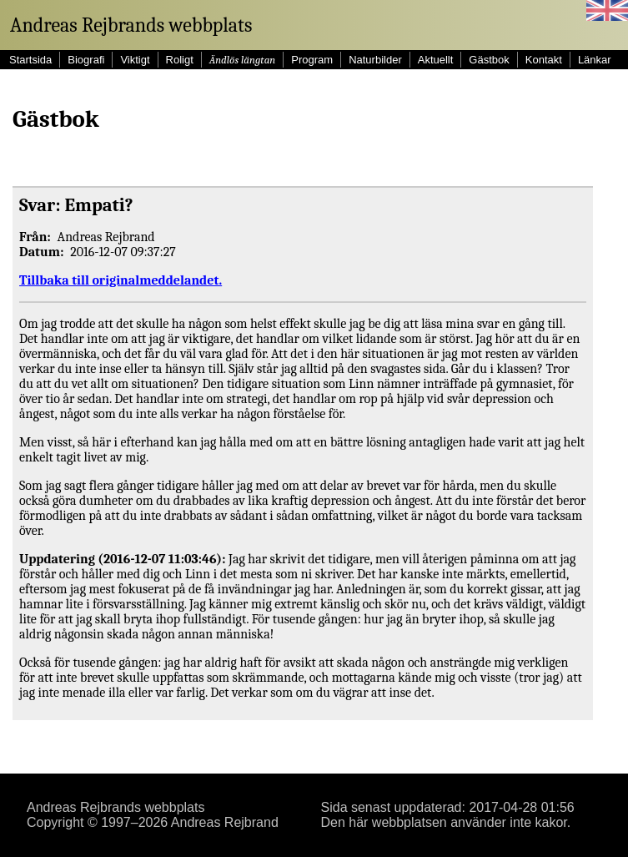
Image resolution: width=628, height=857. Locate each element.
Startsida (30, 59)
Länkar (594, 59)
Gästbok (489, 59)
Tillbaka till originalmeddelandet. (120, 280)
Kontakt (543, 59)
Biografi (86, 59)
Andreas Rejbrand (225, 822)
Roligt (179, 59)
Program (312, 59)
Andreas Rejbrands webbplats (131, 25)
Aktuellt (436, 59)
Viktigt (134, 59)
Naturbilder (375, 59)
